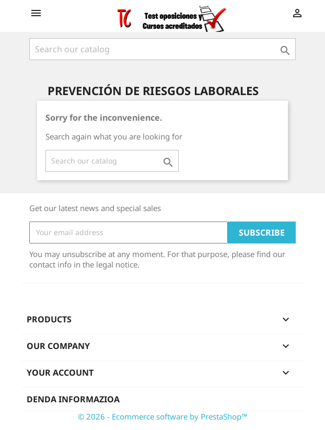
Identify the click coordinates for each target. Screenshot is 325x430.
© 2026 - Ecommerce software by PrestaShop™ (163, 416)
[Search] (162, 49)
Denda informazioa (73, 399)
